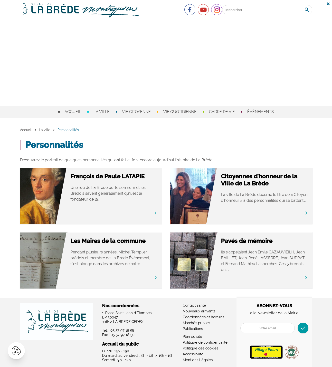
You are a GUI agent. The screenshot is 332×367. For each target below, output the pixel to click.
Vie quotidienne (180, 111)
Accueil (73, 111)
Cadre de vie (222, 111)
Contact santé (194, 305)
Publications (193, 329)
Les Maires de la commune (107, 240)
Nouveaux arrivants (199, 311)
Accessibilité (193, 354)
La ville (102, 111)
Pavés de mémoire (246, 240)
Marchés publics (196, 323)
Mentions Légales (198, 360)
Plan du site (192, 336)
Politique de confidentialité (205, 342)
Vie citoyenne (136, 111)
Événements (260, 111)
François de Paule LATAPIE (107, 176)
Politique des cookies (200, 348)
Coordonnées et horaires (203, 317)
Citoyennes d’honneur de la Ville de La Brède (259, 180)
